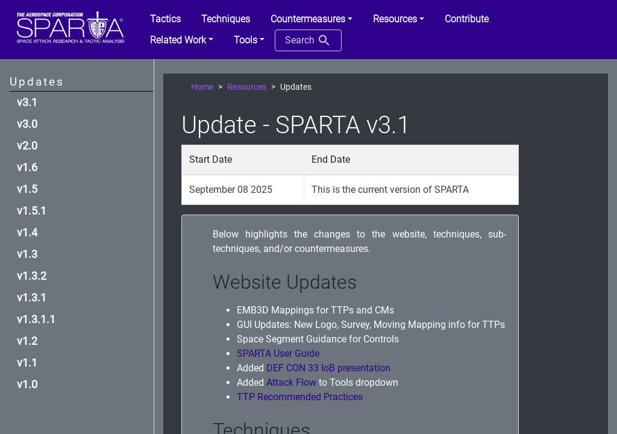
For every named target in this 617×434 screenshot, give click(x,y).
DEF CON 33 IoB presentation (328, 368)
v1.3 (27, 254)
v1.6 (27, 168)
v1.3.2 (31, 276)
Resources (246, 87)
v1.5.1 (31, 211)
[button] (311, 19)
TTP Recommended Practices (300, 397)
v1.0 (27, 385)
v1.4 (27, 233)
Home (202, 87)
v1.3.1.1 (36, 319)
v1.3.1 (31, 298)
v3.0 (27, 124)
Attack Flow (291, 382)
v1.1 (27, 363)
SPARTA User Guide (278, 353)
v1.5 (27, 189)
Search (308, 40)
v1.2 (27, 341)
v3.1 (27, 102)
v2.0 (27, 146)
